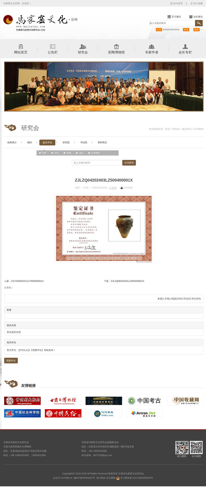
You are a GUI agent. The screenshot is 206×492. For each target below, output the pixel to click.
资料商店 (102, 142)
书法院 (83, 142)
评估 (57, 153)
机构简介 (12, 142)
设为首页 (178, 3)
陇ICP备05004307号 (84, 478)
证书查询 (199, 129)
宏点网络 (111, 478)
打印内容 (127, 187)
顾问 (29, 142)
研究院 (66, 142)
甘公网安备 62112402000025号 (134, 478)
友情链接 (28, 386)
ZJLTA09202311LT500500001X (27, 281)
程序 (44, 153)
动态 (81, 153)
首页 (167, 129)
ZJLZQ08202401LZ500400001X (127, 281)
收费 (69, 153)
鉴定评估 (187, 129)
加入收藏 (198, 3)
